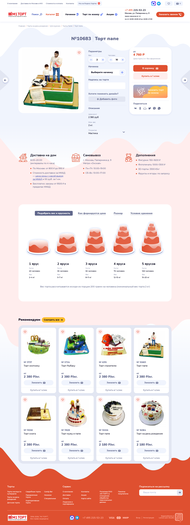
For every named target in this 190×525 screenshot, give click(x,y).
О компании (12, 3)
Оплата (66, 498)
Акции (83, 495)
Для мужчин (55, 26)
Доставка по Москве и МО (32, 3)
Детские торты (13, 503)
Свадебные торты (33, 492)
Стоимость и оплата (54, 3)
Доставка (66, 495)
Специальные (50, 498)
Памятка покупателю (123, 493)
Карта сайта (86, 498)
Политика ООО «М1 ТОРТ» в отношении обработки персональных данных (106, 497)
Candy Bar (48, 492)
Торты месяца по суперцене (14, 493)
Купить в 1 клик (150, 76)
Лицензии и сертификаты (68, 503)
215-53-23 (135, 10)
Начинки (47, 495)
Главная (21, 26)
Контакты (70, 3)
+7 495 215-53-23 (93, 517)
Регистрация (148, 518)
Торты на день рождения (37, 26)
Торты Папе (67, 26)
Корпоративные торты (32, 502)
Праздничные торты (31, 496)
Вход (138, 518)
